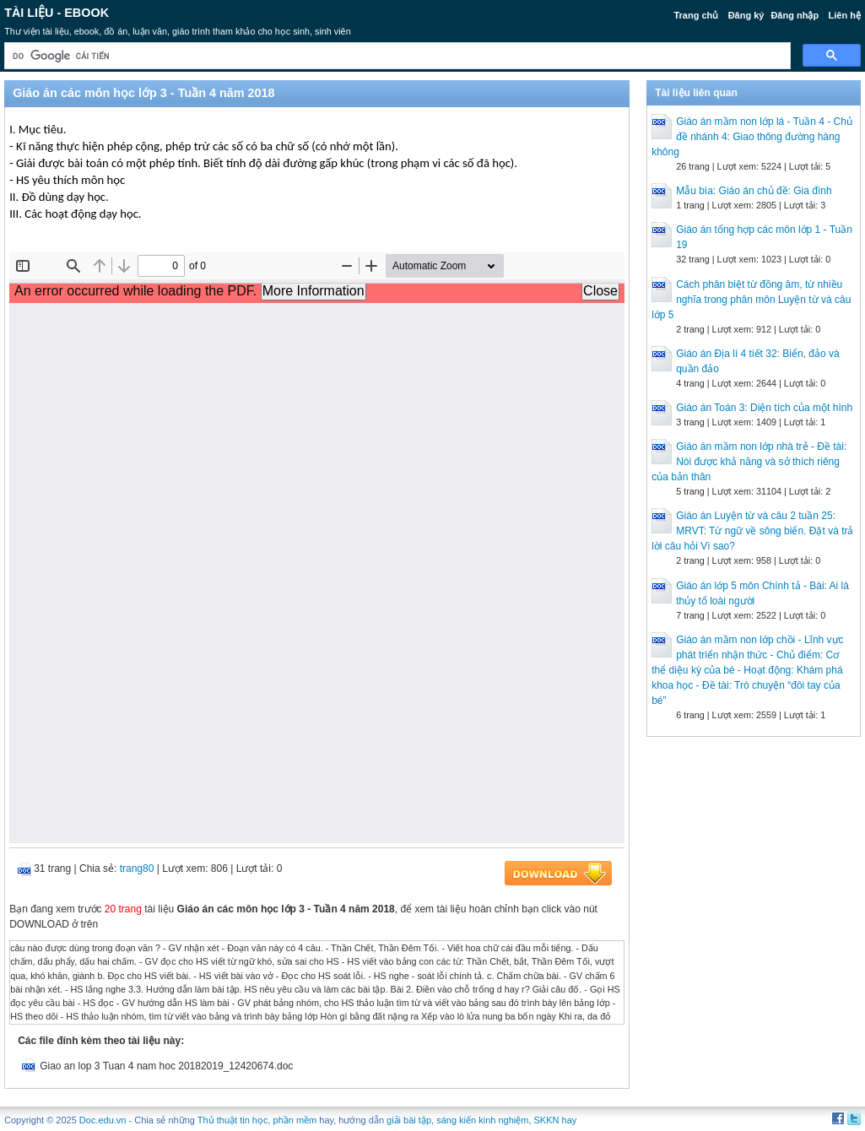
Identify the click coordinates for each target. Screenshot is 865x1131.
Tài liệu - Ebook (56, 12)
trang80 (137, 868)
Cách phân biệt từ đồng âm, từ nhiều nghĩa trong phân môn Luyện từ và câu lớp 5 (751, 300)
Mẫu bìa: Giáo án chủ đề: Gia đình (753, 191)
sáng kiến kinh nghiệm (482, 1120)
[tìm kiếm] (396, 56)
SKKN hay (555, 1120)
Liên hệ (844, 15)
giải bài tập (409, 1120)
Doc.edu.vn (103, 1120)
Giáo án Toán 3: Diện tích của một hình (764, 408)
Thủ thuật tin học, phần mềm (256, 1120)
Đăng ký (746, 15)
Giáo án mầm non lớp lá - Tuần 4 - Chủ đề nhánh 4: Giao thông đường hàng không (751, 137)
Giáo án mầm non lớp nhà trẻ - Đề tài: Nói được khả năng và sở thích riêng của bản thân (748, 462)
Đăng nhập (794, 15)
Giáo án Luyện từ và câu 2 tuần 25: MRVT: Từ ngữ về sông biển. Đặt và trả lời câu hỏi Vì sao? (752, 531)
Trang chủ (695, 15)
